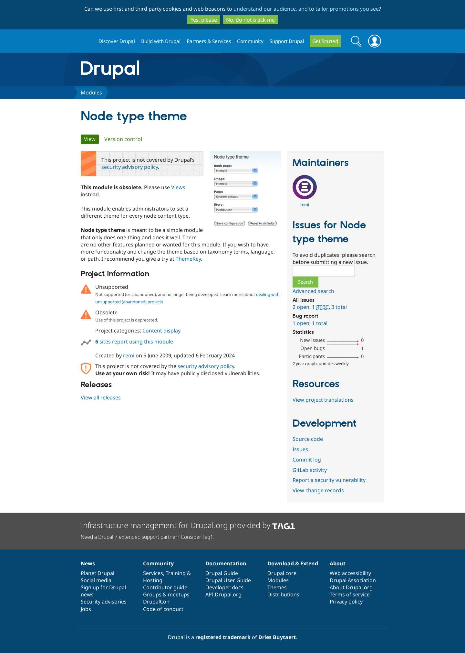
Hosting (152, 580)
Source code (308, 438)
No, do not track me (250, 19)
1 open (301, 323)
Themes (277, 587)
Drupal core (281, 573)
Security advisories (104, 601)
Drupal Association (353, 580)
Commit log (307, 459)
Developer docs (224, 587)
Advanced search (313, 291)
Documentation (225, 563)
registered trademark (223, 637)
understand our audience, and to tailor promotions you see (306, 8)
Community (250, 41)
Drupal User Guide (228, 580)
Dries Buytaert (277, 637)
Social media (96, 580)
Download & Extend (292, 563)
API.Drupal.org (223, 594)
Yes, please (204, 19)
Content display (161, 330)
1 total (319, 323)
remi (128, 355)
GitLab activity (310, 469)
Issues (300, 449)
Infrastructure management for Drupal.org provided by (188, 525)
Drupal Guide (221, 573)
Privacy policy (346, 601)
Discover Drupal (116, 41)
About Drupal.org (351, 587)
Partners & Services (209, 41)
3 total (339, 306)
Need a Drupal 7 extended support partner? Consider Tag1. (147, 536)
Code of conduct (163, 609)
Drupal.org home (87, 41)
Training (176, 573)
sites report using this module (134, 341)
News (88, 563)
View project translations (323, 399)
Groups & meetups (166, 594)
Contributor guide (165, 587)
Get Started (325, 41)
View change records (318, 490)
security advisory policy (129, 166)
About (338, 563)
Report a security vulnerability (329, 480)
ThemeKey (188, 258)
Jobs (86, 609)
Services (153, 573)
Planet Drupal (97, 573)
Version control (123, 139)
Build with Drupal (161, 41)
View (91, 139)
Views (178, 187)
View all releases (101, 397)
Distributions (283, 594)
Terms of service (350, 594)
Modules (91, 92)
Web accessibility (350, 573)
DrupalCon (156, 601)
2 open (301, 306)
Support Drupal (287, 41)
